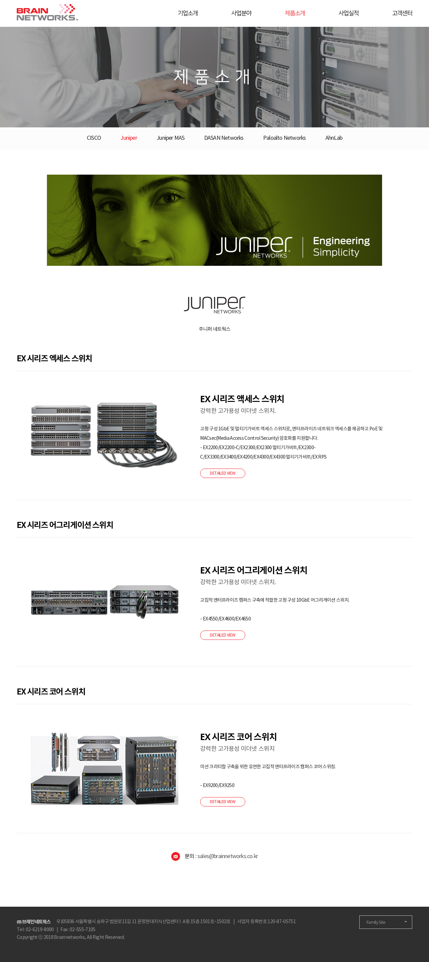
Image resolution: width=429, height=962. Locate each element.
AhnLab (333, 138)
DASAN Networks (224, 138)
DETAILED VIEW (222, 473)
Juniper (128, 138)
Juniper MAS (170, 138)
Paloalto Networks (284, 138)
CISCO (94, 138)
